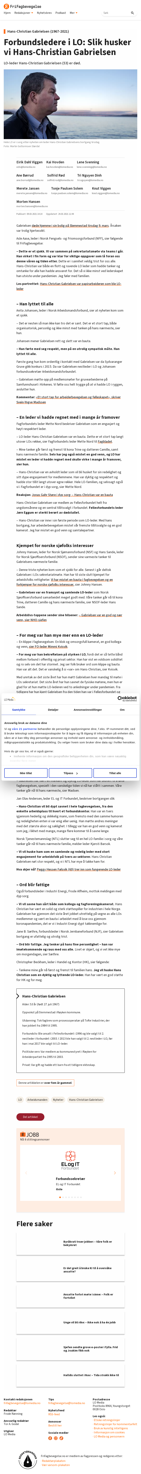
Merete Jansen (27, 188)
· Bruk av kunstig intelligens (110, 1428)
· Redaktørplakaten (53, 1461)
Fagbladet (105, 441)
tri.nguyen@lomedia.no (90, 180)
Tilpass (71, 773)
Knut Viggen (101, 188)
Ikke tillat (26, 773)
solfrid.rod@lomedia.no (60, 180)
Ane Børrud (25, 175)
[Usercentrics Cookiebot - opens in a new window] (120, 699)
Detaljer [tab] (53, 709)
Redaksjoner (23, 13)
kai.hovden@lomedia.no (59, 167)
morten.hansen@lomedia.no (32, 206)
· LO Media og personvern (108, 1436)
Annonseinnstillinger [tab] (88, 709)
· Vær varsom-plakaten (55, 1465)
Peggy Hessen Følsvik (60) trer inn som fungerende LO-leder (79, 869)
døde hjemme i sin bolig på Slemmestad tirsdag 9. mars (70, 225)
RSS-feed (54, 1414)
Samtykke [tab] (18, 709)
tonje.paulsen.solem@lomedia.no (69, 193)
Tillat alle (115, 773)
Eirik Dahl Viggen (29, 162)
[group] (70, 1173)
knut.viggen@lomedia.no (106, 193)
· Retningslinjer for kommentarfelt (115, 1424)
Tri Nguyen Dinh (89, 175)
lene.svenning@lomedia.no (92, 167)
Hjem (7, 13)
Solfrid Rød (56, 175)
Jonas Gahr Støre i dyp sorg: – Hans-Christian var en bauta (72, 495)
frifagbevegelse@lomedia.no (22, 1403)
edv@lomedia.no (25, 167)
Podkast (60, 13)
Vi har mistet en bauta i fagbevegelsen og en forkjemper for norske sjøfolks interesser (64, 582)
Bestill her (55, 1425)
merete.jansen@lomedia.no (31, 193)
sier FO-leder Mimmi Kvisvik (48, 646)
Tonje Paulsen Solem (67, 188)
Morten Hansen (28, 201)
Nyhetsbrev (44, 13)
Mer (74, 13)
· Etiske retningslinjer (106, 1420)
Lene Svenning (88, 162)
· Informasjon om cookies (109, 1432)
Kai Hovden (55, 162)
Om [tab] (122, 709)
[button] (115, 1173)
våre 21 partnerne (24, 728)
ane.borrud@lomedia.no (29, 180)
